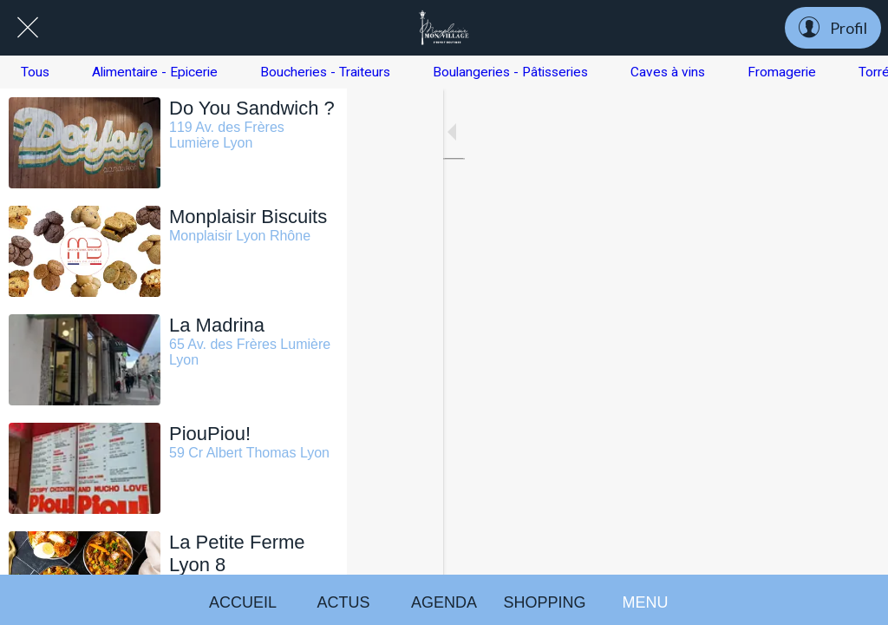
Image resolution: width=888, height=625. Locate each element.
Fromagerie (782, 72)
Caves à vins (667, 72)
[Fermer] (27, 27)
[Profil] (833, 28)
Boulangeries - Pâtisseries (510, 72)
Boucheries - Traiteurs (325, 72)
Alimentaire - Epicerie (155, 72)
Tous (35, 72)
